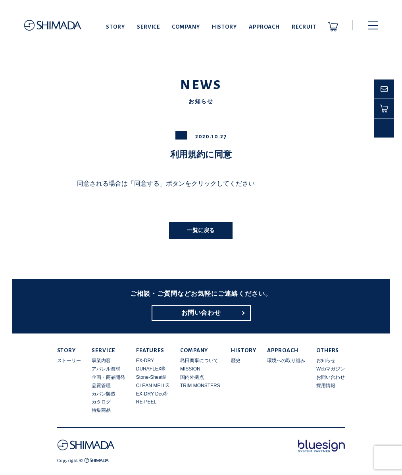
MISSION (190, 369)
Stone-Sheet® (151, 377)
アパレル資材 (106, 369)
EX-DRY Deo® (151, 394)
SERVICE (148, 27)
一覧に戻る (201, 230)
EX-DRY (145, 360)
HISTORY (224, 27)
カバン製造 (103, 394)
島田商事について (199, 360)
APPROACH (264, 27)
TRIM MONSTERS (200, 385)
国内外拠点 (192, 377)
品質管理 (101, 385)
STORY (115, 27)
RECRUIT (304, 27)
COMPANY (186, 27)
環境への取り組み (286, 360)
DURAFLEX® (150, 369)
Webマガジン (330, 369)
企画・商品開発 (108, 377)
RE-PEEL (146, 402)
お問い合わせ (201, 312)
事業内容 (101, 360)
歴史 (235, 360)
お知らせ (325, 360)
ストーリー (69, 360)
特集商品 (101, 410)
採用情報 (325, 385)
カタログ (101, 402)
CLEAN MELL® (152, 385)
